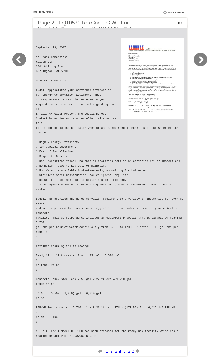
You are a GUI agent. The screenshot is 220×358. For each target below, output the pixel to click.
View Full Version (175, 12)
